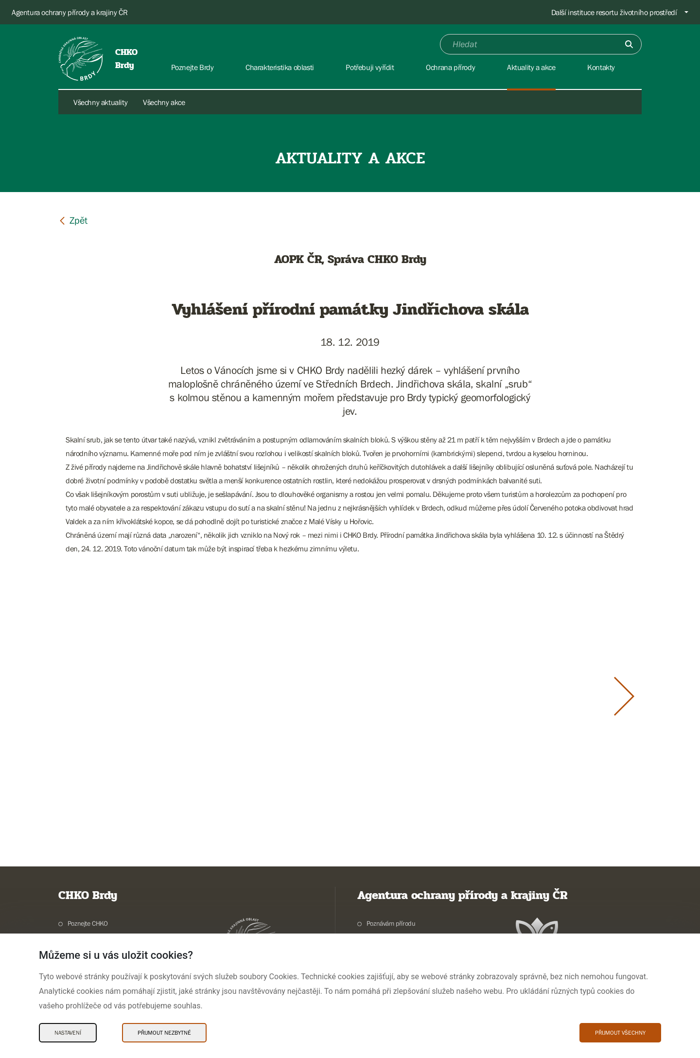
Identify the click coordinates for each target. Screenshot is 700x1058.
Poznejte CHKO (88, 923)
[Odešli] (629, 44)
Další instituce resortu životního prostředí (614, 12)
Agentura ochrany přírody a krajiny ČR (69, 12)
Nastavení (67, 1032)
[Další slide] (624, 696)
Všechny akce (164, 102)
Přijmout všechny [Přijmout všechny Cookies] (620, 1032)
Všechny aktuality (100, 102)
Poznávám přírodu (391, 923)
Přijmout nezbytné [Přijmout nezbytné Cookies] (164, 1032)
